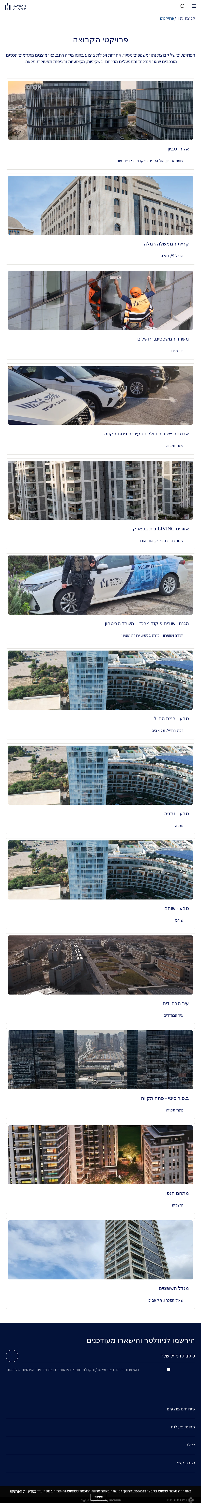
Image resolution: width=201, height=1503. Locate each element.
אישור (98, 1497)
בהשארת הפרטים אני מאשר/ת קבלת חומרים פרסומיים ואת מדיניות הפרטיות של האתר (72, 1370)
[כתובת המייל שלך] (108, 1356)
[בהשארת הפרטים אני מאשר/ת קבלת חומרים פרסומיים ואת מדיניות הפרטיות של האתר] (168, 1369)
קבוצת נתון (186, 18)
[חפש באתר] (183, 6)
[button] (193, 6)
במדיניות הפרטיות (23, 1491)
